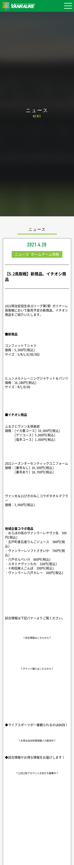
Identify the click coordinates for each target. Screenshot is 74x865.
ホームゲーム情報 (45, 254)
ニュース (22, 254)
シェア (37, 824)
